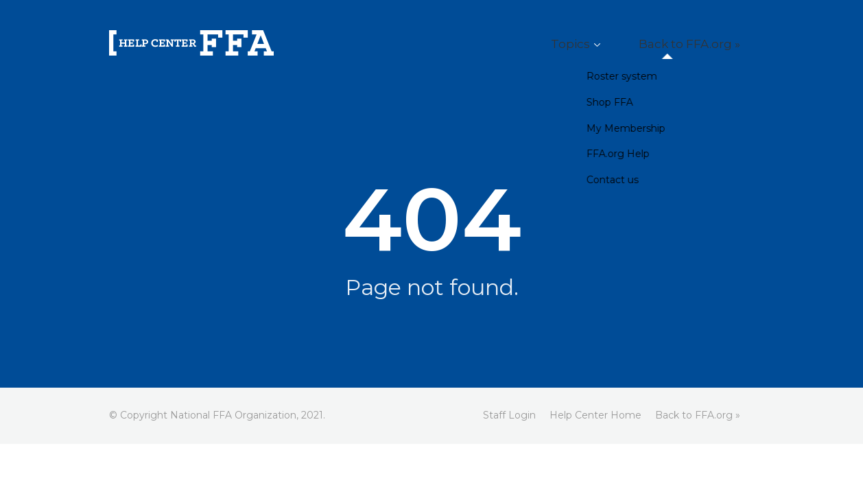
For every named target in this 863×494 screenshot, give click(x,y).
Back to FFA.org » (702, 44)
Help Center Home (595, 415)
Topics (607, 44)
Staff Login (509, 415)
